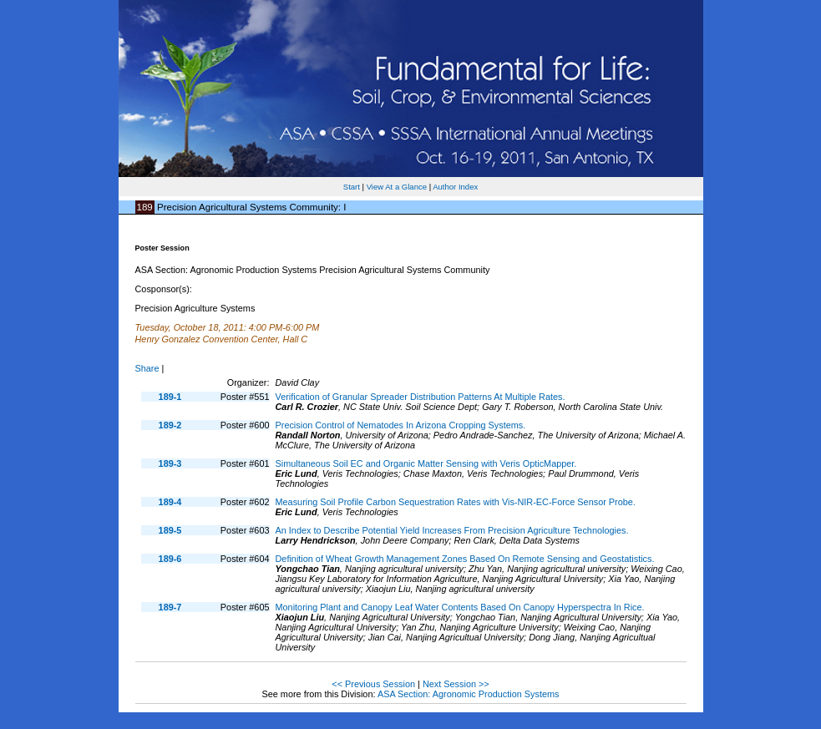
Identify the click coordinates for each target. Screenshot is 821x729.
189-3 (170, 463)
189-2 (170, 425)
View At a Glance (397, 186)
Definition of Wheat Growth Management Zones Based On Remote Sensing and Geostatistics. (465, 559)
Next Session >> (456, 684)
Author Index (455, 186)
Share (147, 368)
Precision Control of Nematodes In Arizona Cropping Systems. (401, 425)
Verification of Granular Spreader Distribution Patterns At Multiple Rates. (420, 397)
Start (351, 186)
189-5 (170, 530)
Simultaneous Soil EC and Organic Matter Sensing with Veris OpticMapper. (426, 463)
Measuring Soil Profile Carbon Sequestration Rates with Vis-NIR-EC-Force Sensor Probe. (456, 502)
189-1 (170, 397)
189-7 (170, 607)
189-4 (170, 502)
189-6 (170, 559)
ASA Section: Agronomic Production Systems (469, 694)
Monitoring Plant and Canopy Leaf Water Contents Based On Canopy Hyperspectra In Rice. (460, 607)
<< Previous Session (373, 684)
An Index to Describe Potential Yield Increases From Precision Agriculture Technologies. (452, 530)
